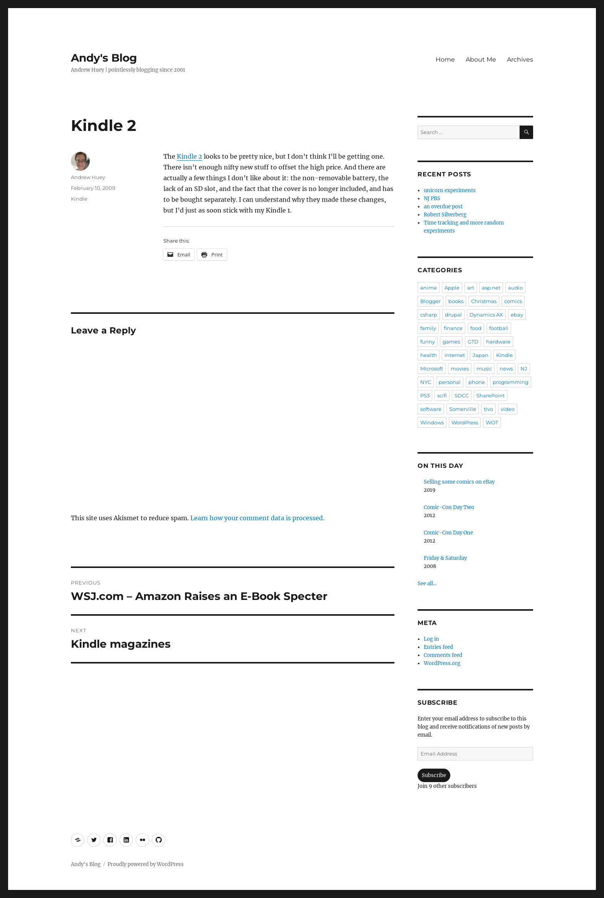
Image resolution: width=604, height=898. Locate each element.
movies (460, 368)
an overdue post (443, 206)
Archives (520, 59)
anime (428, 288)
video (508, 409)
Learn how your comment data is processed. (257, 518)
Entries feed (438, 647)
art (470, 288)
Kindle (79, 199)
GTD (473, 341)
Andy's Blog (104, 57)
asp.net (491, 288)
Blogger (430, 301)
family (428, 328)
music (484, 368)
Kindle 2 (189, 156)
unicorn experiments (450, 190)
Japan (480, 355)
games (451, 341)
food (476, 328)
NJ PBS (432, 198)
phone (476, 382)
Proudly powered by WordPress (145, 864)
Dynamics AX (486, 315)
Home (445, 59)
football (498, 328)
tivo (488, 409)
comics (513, 301)
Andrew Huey (88, 177)
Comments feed (443, 655)
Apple (452, 288)
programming (510, 382)
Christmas (484, 301)
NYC (425, 382)
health (428, 355)
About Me (481, 59)
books (455, 301)
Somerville (462, 409)
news (506, 368)
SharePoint (490, 395)
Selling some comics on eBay (459, 482)
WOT (492, 422)
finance (453, 328)
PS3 (425, 395)
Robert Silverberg (445, 214)
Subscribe (434, 775)
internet (455, 355)
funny (427, 341)
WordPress (464, 422)
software (430, 409)
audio (515, 288)
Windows (432, 422)
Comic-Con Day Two (449, 507)
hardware (498, 341)
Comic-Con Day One (448, 532)
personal (450, 382)
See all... (427, 583)
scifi (442, 395)
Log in (431, 639)
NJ (523, 368)
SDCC (462, 395)
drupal (453, 315)
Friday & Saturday (445, 558)
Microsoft (431, 368)
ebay (517, 315)
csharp (428, 315)
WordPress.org (442, 663)
